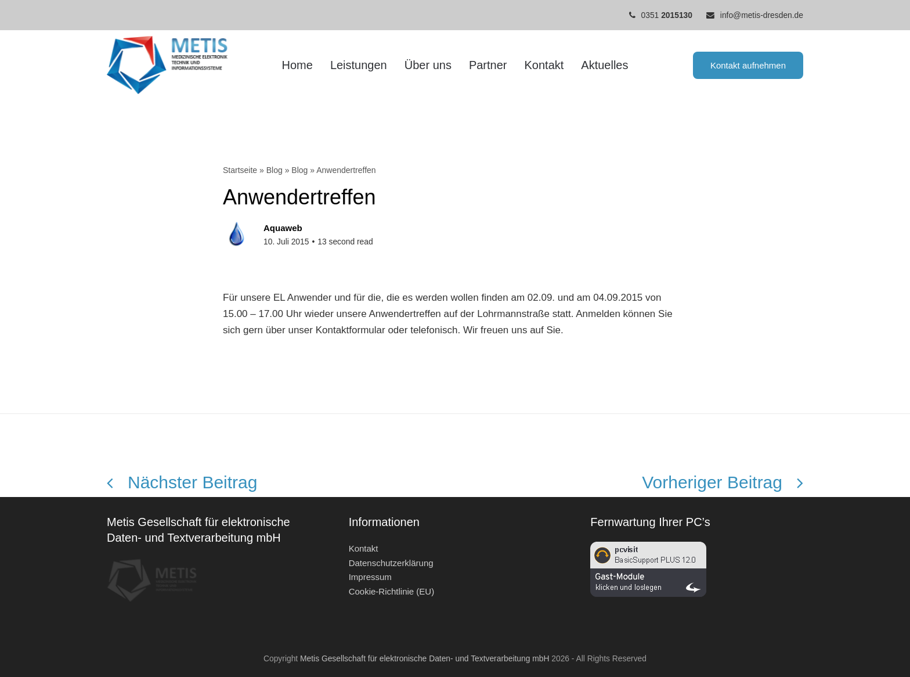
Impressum (370, 577)
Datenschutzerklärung (391, 563)
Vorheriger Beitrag (722, 482)
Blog (274, 170)
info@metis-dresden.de (761, 15)
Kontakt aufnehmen (748, 65)
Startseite (240, 170)
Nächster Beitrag (182, 482)
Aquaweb (282, 228)
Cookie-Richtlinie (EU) (392, 591)
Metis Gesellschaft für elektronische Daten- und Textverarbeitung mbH (424, 658)
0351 (666, 15)
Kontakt (363, 548)
